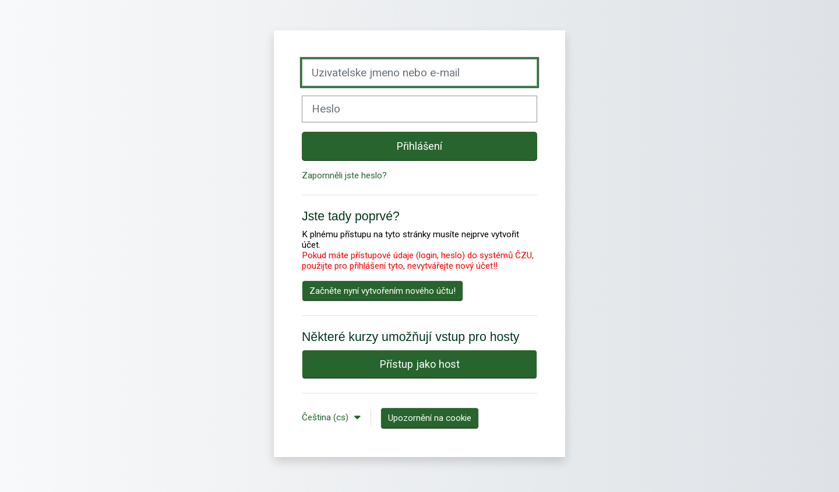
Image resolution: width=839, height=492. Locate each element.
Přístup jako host (420, 364)
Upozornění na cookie (429, 418)
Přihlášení (419, 146)
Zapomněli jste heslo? (344, 175)
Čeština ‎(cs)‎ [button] (326, 417)
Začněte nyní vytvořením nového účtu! (382, 291)
